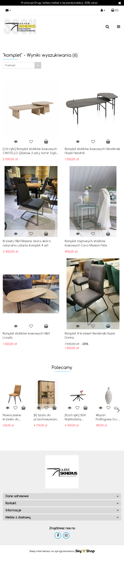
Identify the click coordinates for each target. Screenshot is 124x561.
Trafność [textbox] (10, 65)
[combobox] (22, 65)
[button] (114, 10)
